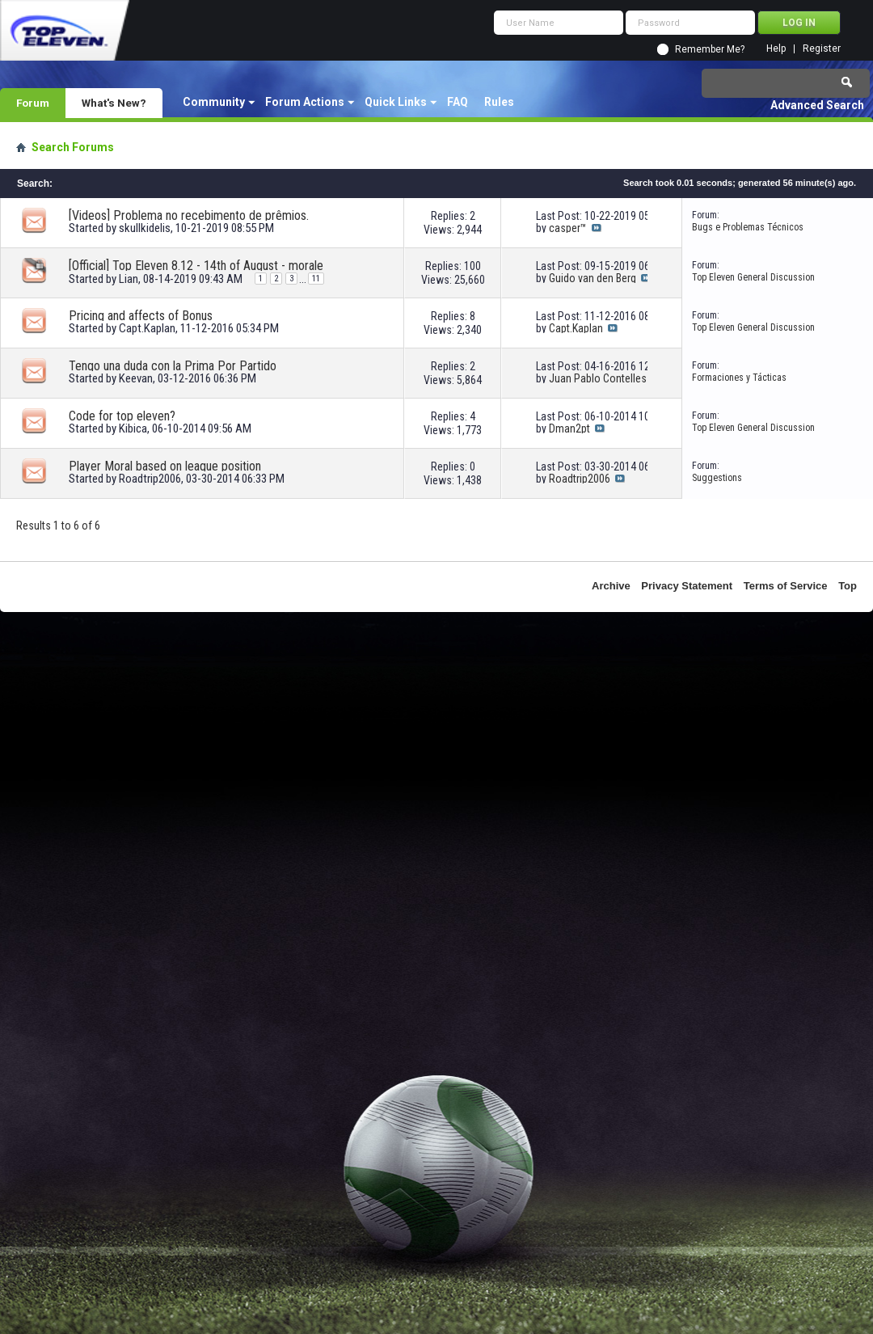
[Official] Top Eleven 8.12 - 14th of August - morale (196, 265)
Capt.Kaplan (147, 328)
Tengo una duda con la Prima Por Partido (172, 366)
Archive (611, 586)
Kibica (133, 428)
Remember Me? (709, 49)
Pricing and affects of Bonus (141, 315)
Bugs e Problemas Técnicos (747, 227)
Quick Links (396, 101)
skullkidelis (145, 228)
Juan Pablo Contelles (598, 378)
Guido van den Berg (592, 278)
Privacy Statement (686, 586)
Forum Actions (304, 101)
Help (776, 48)
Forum (32, 102)
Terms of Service (786, 586)
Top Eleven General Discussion (753, 277)
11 (316, 278)
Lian (128, 279)
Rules (499, 101)
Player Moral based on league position (165, 466)
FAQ (457, 101)
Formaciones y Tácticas (739, 377)
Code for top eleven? (122, 416)
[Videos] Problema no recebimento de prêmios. (189, 215)
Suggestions (717, 477)
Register (822, 48)
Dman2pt (569, 428)
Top (847, 586)
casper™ (568, 228)
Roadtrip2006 (150, 478)
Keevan (136, 378)
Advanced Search (817, 105)
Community (214, 101)
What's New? (114, 102)
